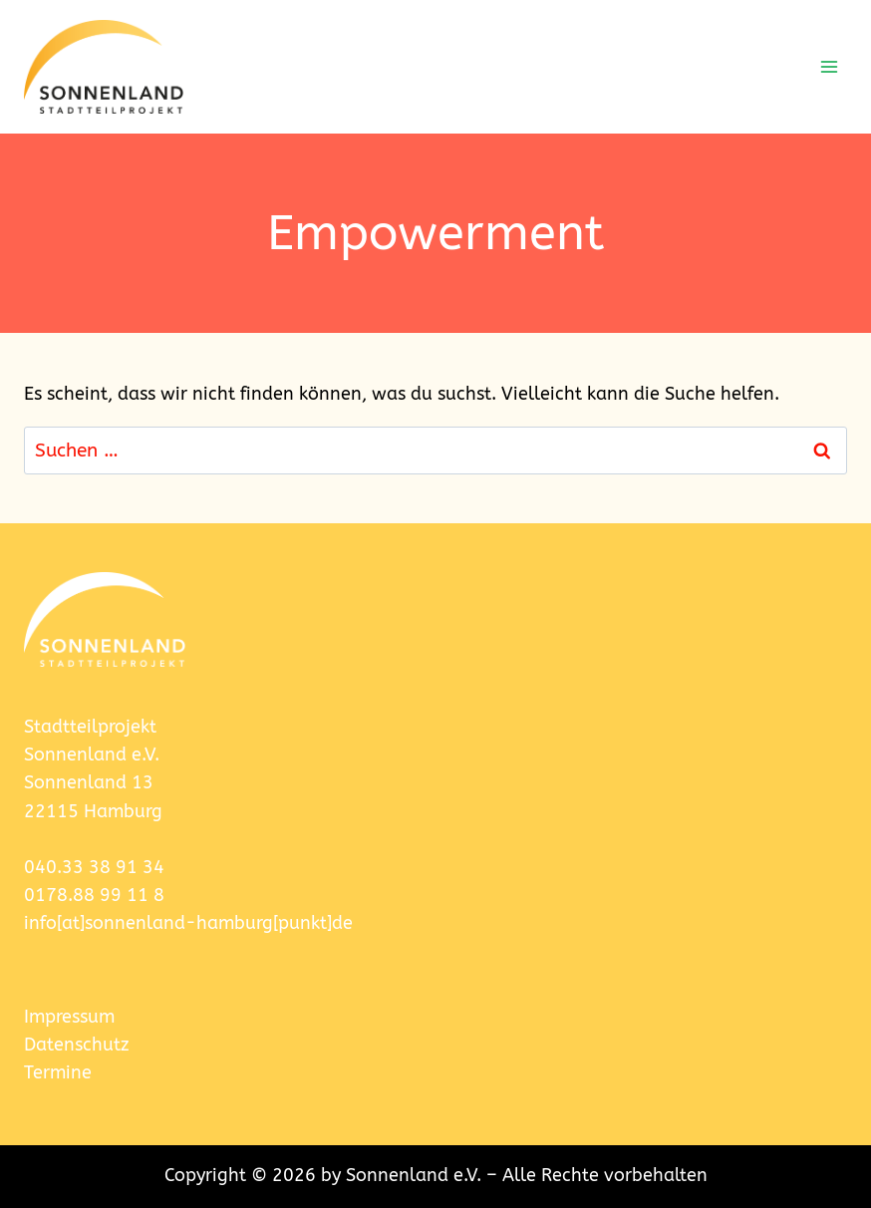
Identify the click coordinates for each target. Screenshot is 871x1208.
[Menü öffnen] (828, 66)
